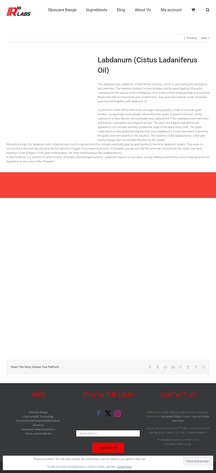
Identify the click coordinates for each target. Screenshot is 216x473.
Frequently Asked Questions (38, 429)
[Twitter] (108, 413)
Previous (192, 38)
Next (204, 38)
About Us (38, 425)
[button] (208, 9)
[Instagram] (117, 413)
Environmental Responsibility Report (38, 420)
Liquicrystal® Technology (38, 416)
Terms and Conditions (38, 433)
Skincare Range (38, 412)
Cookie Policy (124, 466)
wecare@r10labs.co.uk (175, 416)
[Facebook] (98, 413)
